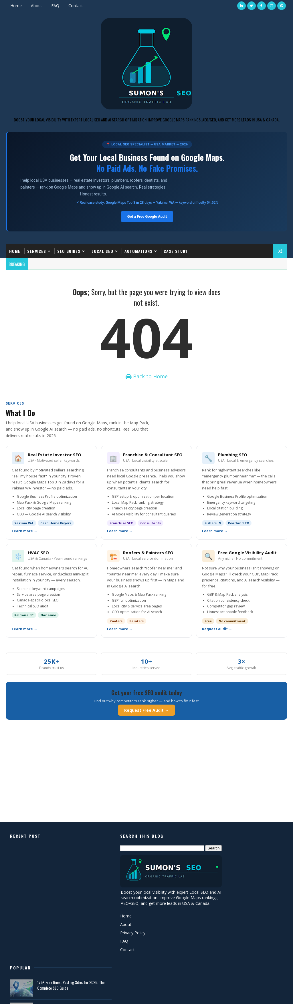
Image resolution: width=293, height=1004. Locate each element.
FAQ (55, 5)
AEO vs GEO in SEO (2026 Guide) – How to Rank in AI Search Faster (249, 927)
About (36, 5)
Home (16, 5)
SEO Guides (68, 251)
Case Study (175, 251)
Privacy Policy (115, 941)
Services (36, 251)
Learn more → (24, 534)
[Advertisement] (146, 781)
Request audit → (217, 632)
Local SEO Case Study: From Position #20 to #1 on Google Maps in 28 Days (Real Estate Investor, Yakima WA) (251, 882)
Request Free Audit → (146, 713)
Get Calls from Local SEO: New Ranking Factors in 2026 (246, 904)
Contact (75, 5)
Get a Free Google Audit (147, 216)
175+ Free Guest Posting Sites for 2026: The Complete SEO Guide (248, 857)
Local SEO (102, 251)
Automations (138, 251)
